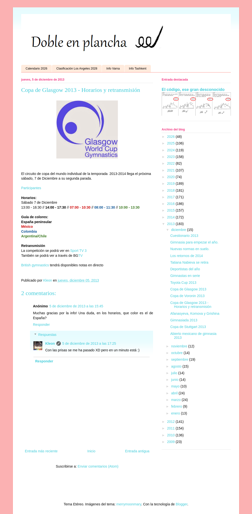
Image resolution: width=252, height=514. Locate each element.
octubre (177, 353)
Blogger (181, 504)
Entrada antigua (137, 451)
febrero (177, 406)
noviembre (179, 346)
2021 (171, 170)
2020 (171, 177)
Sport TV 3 (78, 251)
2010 (171, 435)
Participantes (31, 188)
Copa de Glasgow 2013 (188, 289)
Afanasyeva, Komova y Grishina (194, 313)
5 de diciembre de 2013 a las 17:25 (89, 343)
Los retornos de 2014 (186, 256)
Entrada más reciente (41, 451)
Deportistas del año (185, 269)
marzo (176, 400)
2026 (171, 137)
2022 (171, 163)
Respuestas (47, 335)
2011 (171, 428)
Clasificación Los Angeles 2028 (76, 68)
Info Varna (113, 68)
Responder (41, 325)
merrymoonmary (128, 504)
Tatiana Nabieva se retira (189, 262)
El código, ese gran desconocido (193, 89)
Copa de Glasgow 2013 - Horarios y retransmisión (190, 305)
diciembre (179, 230)
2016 (171, 204)
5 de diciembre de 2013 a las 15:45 (76, 306)
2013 (171, 224)
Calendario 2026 (36, 68)
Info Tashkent (137, 68)
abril (174, 393)
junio (175, 380)
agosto (176, 366)
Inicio (91, 451)
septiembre (180, 359)
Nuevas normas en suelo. (189, 249)
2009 (171, 442)
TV (81, 255)
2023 (171, 157)
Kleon (50, 343)
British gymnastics (35, 265)
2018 (171, 190)
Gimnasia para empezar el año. (194, 242)
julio (174, 373)
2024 (171, 150)
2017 (171, 197)
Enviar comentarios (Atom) (98, 466)
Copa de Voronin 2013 (187, 296)
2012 (171, 422)
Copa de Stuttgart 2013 (188, 327)
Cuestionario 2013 (184, 236)
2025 (171, 143)
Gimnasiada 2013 (183, 320)
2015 (171, 210)
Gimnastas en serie (185, 276)
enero (176, 413)
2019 (171, 184)
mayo (175, 386)
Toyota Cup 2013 (183, 283)
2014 (171, 217)
